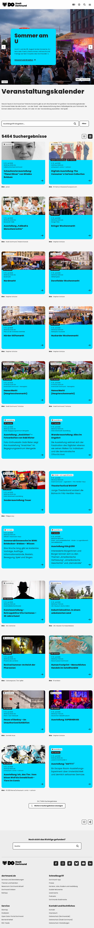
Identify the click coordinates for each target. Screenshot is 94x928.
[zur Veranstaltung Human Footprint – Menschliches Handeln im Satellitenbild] (71, 656)
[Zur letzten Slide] (3, 47)
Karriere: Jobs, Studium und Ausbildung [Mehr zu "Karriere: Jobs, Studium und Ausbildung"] (63, 886)
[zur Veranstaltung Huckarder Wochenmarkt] (71, 327)
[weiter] (90, 47)
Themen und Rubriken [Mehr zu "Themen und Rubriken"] (10, 883)
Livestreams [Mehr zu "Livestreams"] (53, 893)
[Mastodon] (69, 863)
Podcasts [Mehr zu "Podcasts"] (52, 896)
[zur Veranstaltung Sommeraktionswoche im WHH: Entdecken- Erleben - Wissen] (23, 547)
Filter (84, 123)
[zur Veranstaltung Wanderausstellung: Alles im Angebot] (71, 437)
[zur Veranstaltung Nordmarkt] (23, 272)
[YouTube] (83, 863)
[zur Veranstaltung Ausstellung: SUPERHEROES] (71, 711)
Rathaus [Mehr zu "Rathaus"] (5, 893)
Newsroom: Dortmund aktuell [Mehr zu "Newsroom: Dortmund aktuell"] (12, 886)
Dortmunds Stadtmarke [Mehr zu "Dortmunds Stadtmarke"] (58, 899)
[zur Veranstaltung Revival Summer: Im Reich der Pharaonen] (23, 656)
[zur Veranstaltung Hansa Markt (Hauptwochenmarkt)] (23, 382)
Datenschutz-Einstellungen (59, 923)
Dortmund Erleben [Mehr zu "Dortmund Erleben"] (8, 889)
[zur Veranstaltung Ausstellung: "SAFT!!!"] (71, 766)
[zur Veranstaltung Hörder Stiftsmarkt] (23, 327)
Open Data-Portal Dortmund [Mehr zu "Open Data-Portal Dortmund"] (12, 916)
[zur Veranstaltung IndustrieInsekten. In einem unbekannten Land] (71, 602)
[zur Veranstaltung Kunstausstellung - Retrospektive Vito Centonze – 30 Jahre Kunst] (23, 602)
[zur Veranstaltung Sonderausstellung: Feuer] (23, 492)
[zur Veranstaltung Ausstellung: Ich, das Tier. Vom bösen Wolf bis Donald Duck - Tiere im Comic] (23, 766)
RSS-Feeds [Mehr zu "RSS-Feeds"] (6, 923)
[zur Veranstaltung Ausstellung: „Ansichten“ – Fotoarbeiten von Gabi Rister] (23, 437)
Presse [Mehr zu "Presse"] (51, 883)
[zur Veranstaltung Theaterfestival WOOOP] (71, 492)
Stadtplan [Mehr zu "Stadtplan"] (5, 913)
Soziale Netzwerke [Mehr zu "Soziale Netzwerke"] (56, 889)
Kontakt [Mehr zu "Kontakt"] (52, 910)
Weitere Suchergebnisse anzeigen (47, 806)
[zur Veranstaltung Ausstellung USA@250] (71, 547)
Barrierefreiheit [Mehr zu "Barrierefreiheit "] (7, 920)
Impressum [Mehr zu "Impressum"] (53, 913)
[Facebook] (56, 863)
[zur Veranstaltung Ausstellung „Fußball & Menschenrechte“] (23, 218)
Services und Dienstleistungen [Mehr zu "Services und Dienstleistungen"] (13, 880)
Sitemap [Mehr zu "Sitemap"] (5, 910)
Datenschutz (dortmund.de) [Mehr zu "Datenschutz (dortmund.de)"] (59, 916)
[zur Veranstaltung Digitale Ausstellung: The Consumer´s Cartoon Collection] (71, 163)
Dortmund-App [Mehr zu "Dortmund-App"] (55, 880)
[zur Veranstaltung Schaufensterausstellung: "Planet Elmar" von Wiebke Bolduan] (23, 163)
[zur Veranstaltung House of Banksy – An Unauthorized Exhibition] (23, 711)
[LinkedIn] (90, 863)
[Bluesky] (76, 863)
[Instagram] (62, 863)
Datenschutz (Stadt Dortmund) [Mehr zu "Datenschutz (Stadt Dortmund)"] (61, 920)
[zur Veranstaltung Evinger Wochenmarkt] (71, 218)
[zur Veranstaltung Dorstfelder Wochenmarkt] (71, 272)
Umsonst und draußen (25, 60)
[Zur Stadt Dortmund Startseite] (15, 4)
